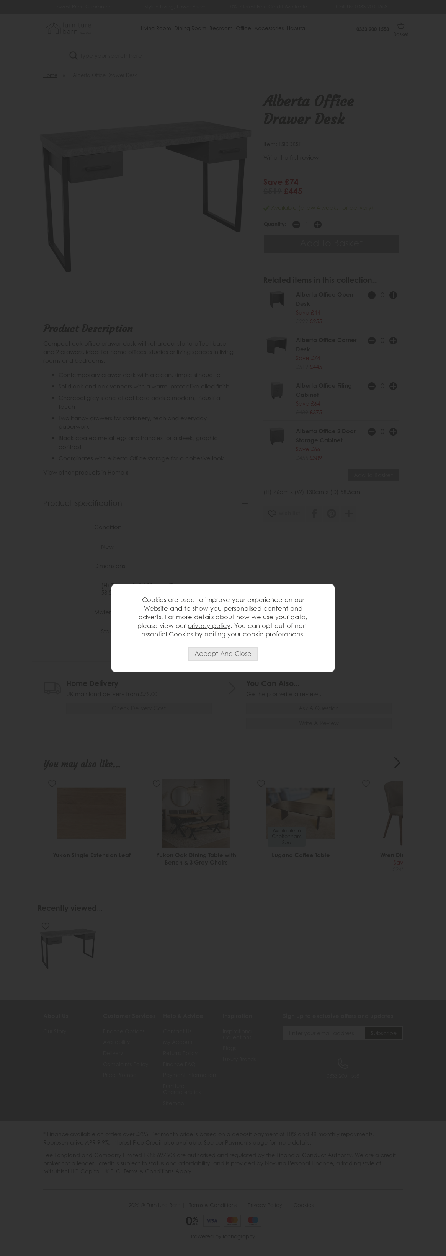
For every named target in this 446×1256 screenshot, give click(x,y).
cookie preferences (273, 634)
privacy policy (209, 626)
